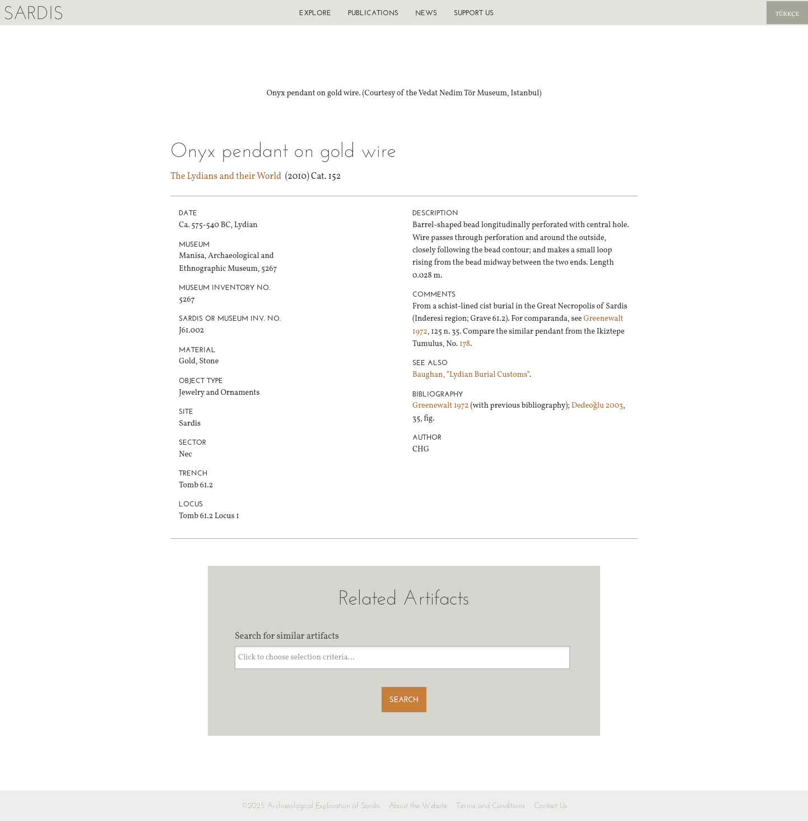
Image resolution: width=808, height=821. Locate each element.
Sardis (33, 13)
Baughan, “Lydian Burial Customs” (471, 375)
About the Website (418, 805)
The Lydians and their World (225, 176)
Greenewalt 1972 (440, 405)
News (426, 12)
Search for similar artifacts (287, 636)
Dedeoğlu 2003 (597, 405)
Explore (315, 12)
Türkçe (787, 14)
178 (464, 344)
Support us (474, 12)
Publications (373, 12)
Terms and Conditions (490, 805)
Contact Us (550, 805)
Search (404, 699)
